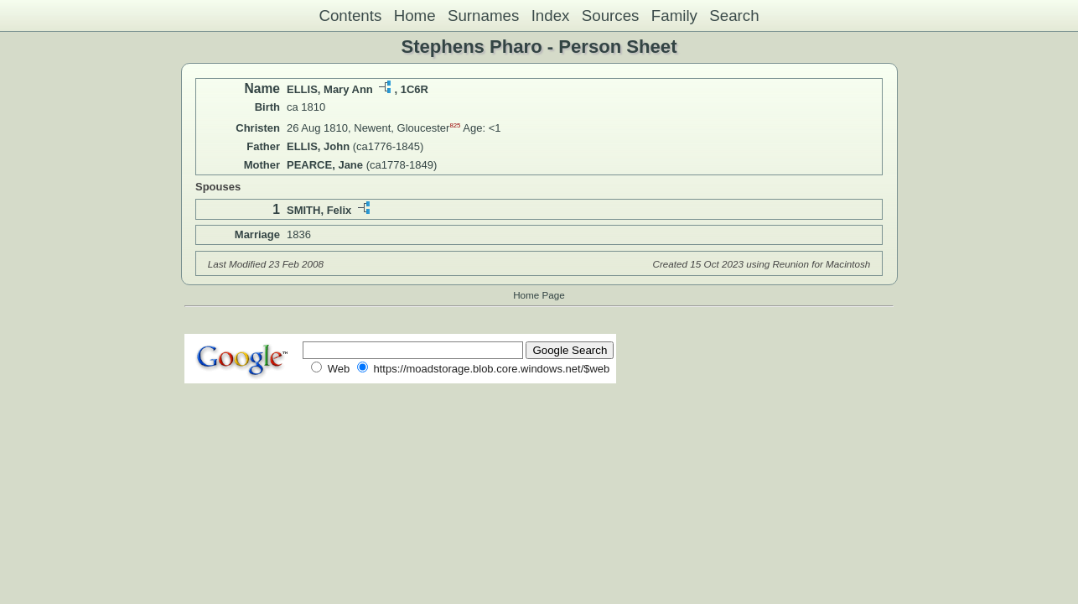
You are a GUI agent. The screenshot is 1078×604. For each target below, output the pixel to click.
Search (734, 15)
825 (454, 125)
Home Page (539, 294)
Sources (611, 15)
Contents (350, 15)
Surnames (483, 15)
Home (415, 15)
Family (674, 15)
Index (550, 15)
